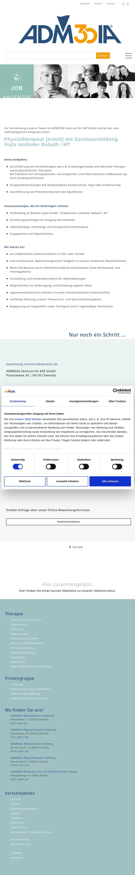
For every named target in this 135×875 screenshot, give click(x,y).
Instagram (17, 857)
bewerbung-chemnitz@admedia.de (32, 364)
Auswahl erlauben (67, 481)
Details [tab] (50, 401)
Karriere (110, 3)
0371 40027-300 (20, 737)
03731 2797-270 (20, 765)
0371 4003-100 (19, 723)
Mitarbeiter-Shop (21, 844)
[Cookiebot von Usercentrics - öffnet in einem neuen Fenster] (115, 391)
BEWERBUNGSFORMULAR (68, 522)
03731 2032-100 (20, 751)
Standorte (85, 3)
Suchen (103, 56)
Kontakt (98, 3)
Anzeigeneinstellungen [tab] (83, 401)
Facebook (16, 852)
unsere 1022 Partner (28, 419)
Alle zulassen (110, 481)
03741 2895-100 (20, 779)
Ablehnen (25, 481)
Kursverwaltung (20, 839)
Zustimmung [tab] (18, 401)
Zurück (76, 547)
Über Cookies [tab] (117, 401)
